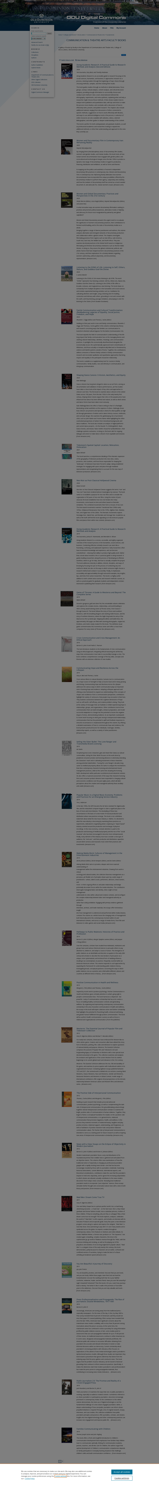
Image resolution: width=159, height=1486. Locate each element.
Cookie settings (61, 1476)
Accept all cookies (122, 1472)
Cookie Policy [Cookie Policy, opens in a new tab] (30, 1478)
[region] (79, 1475)
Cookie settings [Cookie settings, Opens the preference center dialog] (121, 1478)
